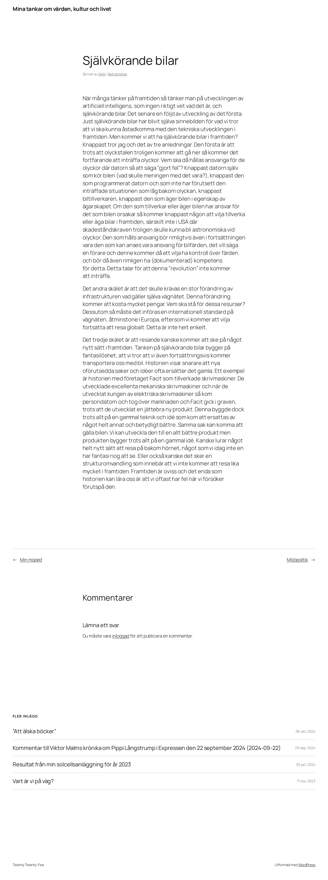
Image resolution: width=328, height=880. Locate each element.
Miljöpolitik (297, 560)
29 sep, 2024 (305, 747)
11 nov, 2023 (306, 781)
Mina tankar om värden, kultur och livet (62, 9)
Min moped (31, 560)
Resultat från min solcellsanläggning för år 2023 (72, 764)
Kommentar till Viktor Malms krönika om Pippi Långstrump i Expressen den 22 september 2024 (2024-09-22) (147, 748)
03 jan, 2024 (305, 764)
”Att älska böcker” (34, 731)
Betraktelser (117, 74)
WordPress (306, 864)
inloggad (120, 636)
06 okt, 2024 (305, 731)
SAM (102, 74)
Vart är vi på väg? (33, 781)
